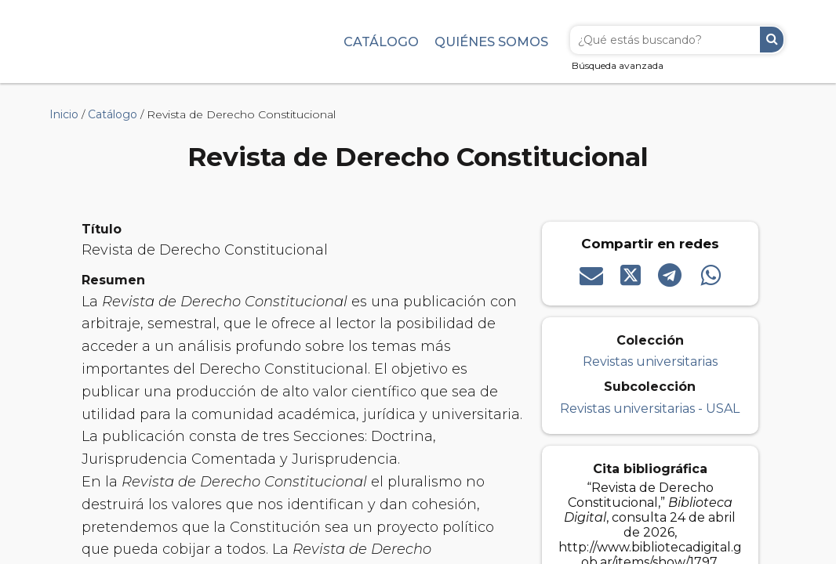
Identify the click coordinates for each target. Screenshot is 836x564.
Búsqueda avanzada (617, 65)
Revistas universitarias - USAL (650, 408)
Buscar (771, 39)
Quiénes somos (491, 41)
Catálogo (381, 41)
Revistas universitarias (650, 361)
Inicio (63, 114)
